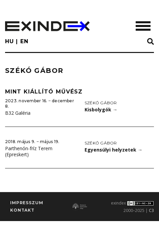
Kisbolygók (101, 109)
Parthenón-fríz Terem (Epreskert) (28, 151)
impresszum (26, 202)
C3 (151, 210)
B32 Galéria (17, 113)
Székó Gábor (101, 102)
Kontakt (22, 210)
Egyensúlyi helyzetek (113, 149)
